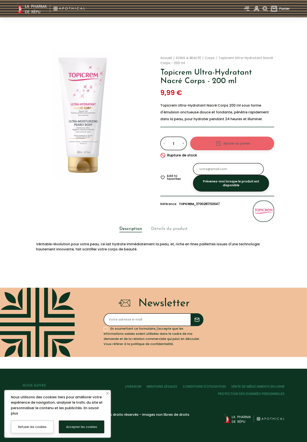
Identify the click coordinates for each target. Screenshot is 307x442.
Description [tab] (129, 228)
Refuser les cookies (32, 427)
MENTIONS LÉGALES (158, 388)
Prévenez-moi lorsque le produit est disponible (231, 183)
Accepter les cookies (81, 427)
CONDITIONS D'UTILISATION (202, 388)
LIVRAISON (128, 388)
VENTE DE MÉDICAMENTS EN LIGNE (258, 388)
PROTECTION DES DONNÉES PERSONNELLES (251, 395)
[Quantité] (173, 143)
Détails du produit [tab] (170, 228)
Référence (168, 204)
